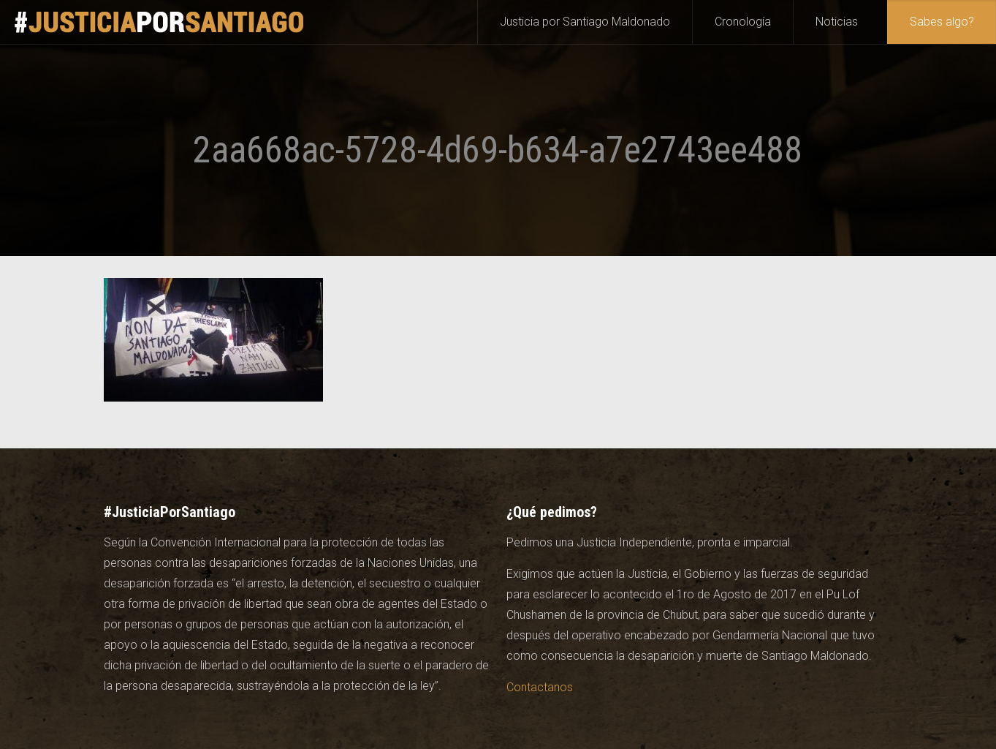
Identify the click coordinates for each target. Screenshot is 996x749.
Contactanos (539, 687)
